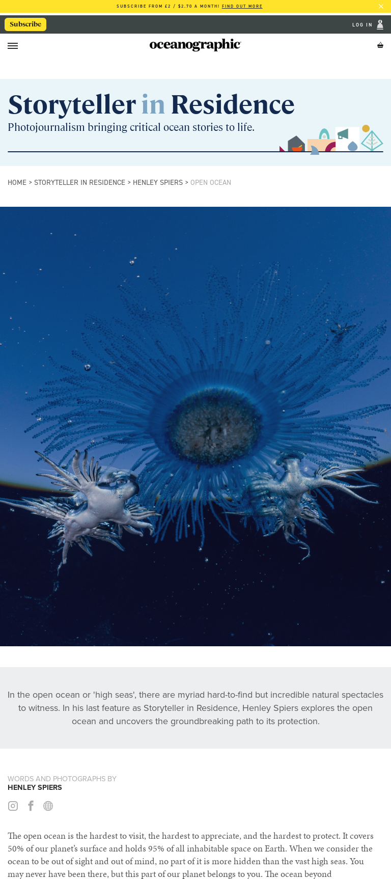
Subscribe (26, 24)
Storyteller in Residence (79, 182)
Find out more (242, 6)
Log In (363, 24)
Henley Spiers (158, 182)
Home (17, 182)
